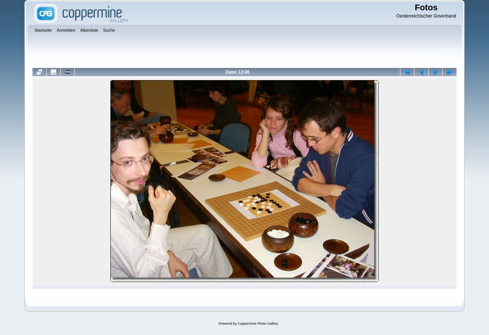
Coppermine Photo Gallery (258, 323)
